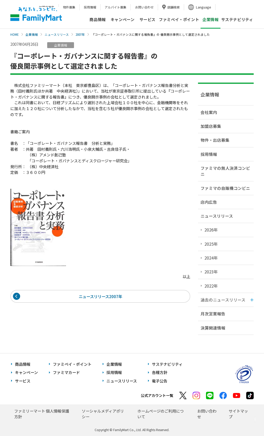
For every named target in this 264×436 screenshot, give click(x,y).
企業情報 (32, 34)
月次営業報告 (213, 313)
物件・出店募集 (215, 140)
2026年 (211, 230)
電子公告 (159, 381)
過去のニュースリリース (223, 299)
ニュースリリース (57, 34)
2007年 (80, 34)
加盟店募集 (211, 126)
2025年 (211, 244)
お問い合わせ (144, 7)
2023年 (211, 271)
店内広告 (209, 202)
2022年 (211, 286)
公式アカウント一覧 (157, 395)
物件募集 (69, 7)
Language (203, 7)
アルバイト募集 (115, 7)
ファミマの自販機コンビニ (225, 188)
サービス (147, 19)
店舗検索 (173, 7)
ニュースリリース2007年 (100, 296)
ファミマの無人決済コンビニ (225, 171)
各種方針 (159, 372)
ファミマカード (66, 372)
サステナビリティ (237, 19)
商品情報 (97, 19)
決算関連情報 (213, 328)
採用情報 (90, 7)
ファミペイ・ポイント (179, 19)
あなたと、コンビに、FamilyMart (36, 14)
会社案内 (209, 112)
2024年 (211, 258)
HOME (14, 34)
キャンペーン (123, 19)
